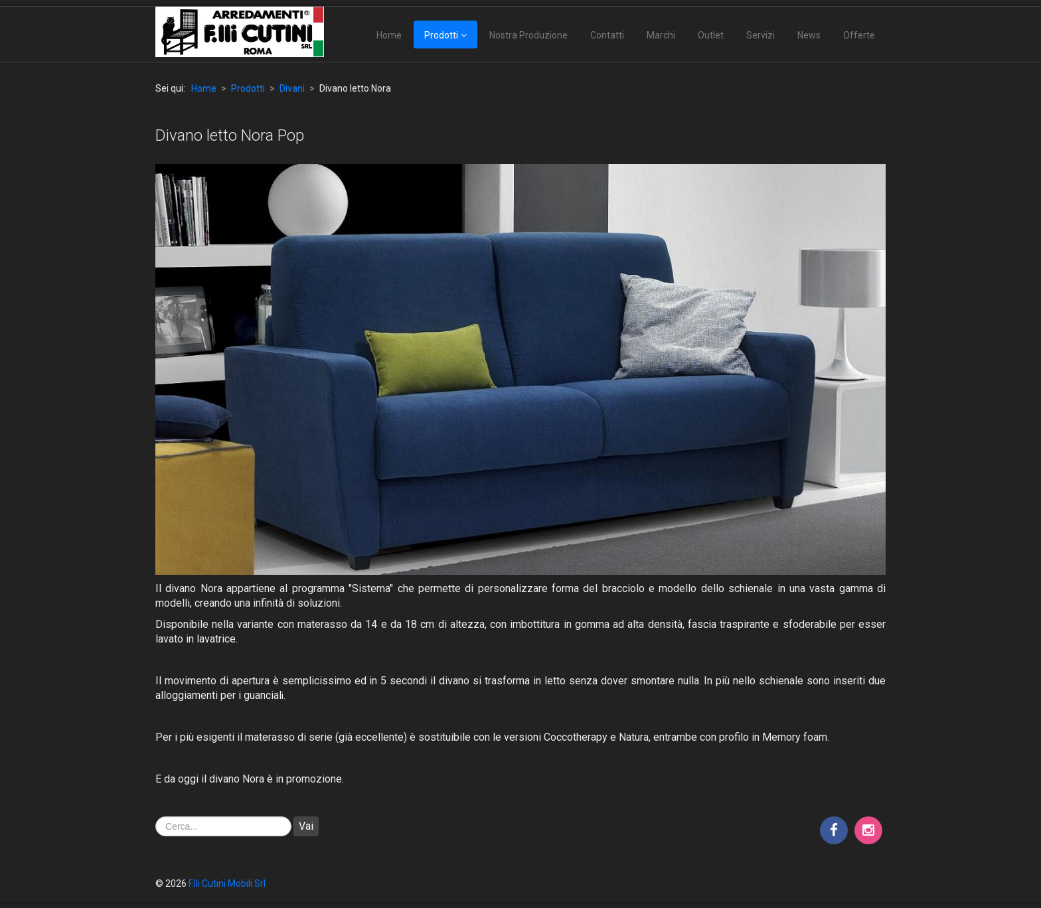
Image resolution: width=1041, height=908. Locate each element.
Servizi (760, 35)
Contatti (607, 35)
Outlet (711, 35)
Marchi (661, 35)
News (809, 35)
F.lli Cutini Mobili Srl (227, 883)
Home (389, 35)
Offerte (859, 35)
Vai (306, 826)
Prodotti (441, 35)
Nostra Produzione (528, 35)
